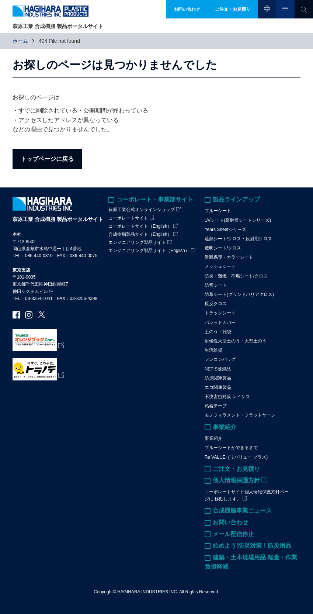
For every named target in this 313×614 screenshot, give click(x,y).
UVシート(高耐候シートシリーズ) (238, 220)
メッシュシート (220, 266)
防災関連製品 (218, 378)
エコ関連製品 (218, 387)
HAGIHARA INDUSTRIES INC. (147, 591)
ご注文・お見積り (236, 469)
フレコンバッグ (220, 359)
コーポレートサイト (128, 218)
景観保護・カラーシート (229, 257)
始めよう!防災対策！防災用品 (252, 545)
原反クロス (216, 303)
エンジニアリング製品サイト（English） (148, 250)
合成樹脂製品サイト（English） (139, 234)
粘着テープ (216, 405)
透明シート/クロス (223, 248)
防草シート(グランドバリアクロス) (239, 294)
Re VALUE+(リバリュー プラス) (236, 457)
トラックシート (220, 312)
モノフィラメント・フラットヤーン (240, 415)
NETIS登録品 (218, 369)
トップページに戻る (47, 159)
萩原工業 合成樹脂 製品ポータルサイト (58, 219)
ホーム (20, 41)
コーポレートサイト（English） (139, 226)
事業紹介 (224, 427)
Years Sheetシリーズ (225, 229)
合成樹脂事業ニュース (242, 510)
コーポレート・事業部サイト (154, 199)
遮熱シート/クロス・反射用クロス (238, 238)
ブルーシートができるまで (231, 447)
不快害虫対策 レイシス (227, 396)
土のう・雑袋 (218, 331)
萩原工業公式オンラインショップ (141, 209)
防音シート (216, 285)
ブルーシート (218, 210)
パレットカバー (220, 322)
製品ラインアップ (236, 199)
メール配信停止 (233, 534)
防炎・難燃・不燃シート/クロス (236, 276)
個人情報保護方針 (236, 480)
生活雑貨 (213, 350)
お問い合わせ (230, 522)
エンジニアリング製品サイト (137, 242)
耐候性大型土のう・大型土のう (236, 341)
